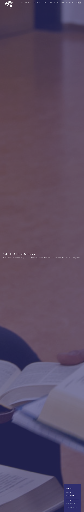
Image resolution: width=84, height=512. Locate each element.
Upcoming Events (70, 495)
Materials (56, 2)
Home (22, 2)
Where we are (36, 2)
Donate (68, 506)
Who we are (28, 2)
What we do (45, 2)
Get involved (64, 2)
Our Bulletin (69, 500)
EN (79, 2)
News (51, 2)
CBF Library (69, 492)
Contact (71, 2)
